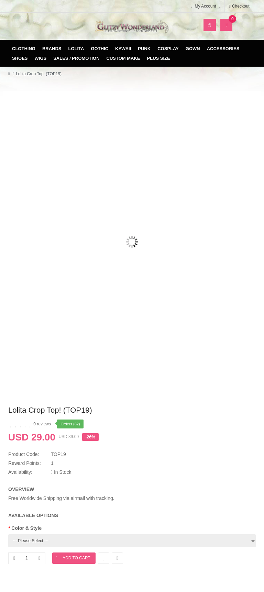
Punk (144, 48)
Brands (52, 48)
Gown (193, 48)
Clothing (23, 48)
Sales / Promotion (76, 58)
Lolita (76, 48)
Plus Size (158, 58)
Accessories (223, 48)
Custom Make (123, 58)
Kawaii (123, 48)
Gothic (100, 48)
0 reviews (42, 424)
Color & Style (26, 528)
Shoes (20, 58)
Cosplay (168, 48)
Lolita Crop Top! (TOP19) (39, 73)
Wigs (41, 58)
